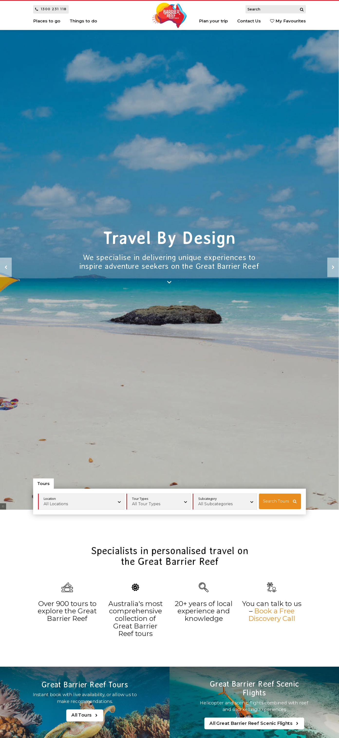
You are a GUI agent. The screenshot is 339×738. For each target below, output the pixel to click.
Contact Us (249, 21)
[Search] (302, 9)
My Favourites (288, 21)
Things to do (83, 21)
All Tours (84, 715)
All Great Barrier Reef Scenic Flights (254, 723)
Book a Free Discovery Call (271, 615)
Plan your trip (213, 21)
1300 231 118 (51, 9)
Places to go (46, 21)
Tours (43, 483)
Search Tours (280, 501)
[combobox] (158, 502)
